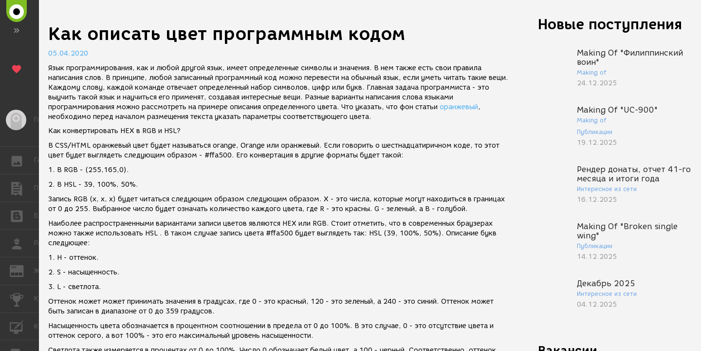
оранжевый (459, 107)
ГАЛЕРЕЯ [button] (22, 160)
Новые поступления (610, 24)
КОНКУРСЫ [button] (22, 298)
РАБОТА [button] (22, 243)
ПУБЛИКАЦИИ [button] (22, 188)
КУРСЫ (22, 325)
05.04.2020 (68, 53)
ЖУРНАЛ (22, 270)
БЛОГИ (22, 215)
